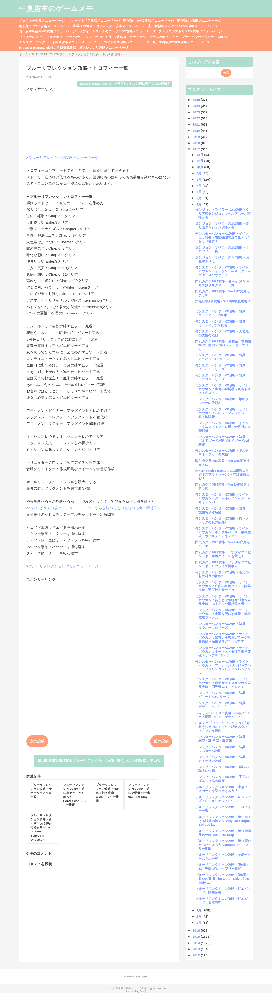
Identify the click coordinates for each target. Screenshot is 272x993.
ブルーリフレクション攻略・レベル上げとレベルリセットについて (223, 799)
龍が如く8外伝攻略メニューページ (148, 20)
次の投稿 (37, 741)
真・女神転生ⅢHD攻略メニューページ (47, 31)
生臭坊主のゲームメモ (56, 8)
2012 (197, 955)
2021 (197, 124)
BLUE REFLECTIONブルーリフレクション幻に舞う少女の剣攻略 (124, 83)
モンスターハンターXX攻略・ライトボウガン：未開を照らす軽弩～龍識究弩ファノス (223, 613)
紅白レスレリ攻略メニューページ (103, 47)
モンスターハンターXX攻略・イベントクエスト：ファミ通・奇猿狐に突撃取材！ (223, 426)
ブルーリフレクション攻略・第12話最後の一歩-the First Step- (223, 833)
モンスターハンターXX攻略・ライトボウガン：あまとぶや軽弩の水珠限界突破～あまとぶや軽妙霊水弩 (223, 600)
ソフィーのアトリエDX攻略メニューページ (50, 37)
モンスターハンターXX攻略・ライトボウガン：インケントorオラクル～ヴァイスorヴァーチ (223, 271)
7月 (199, 185)
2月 (199, 916)
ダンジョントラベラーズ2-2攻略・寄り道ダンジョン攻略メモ (222, 225)
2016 (197, 930)
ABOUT (223, 37)
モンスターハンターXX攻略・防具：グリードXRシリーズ (222, 694)
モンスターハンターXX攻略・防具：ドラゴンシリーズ (222, 377)
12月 (200, 154)
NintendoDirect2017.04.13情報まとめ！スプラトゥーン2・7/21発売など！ (222, 474)
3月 (199, 910)
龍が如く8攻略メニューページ (199, 20)
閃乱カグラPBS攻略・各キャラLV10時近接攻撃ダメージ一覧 (222, 283)
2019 (197, 137)
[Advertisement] (99, 121)
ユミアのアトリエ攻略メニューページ (121, 42)
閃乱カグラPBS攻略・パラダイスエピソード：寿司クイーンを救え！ (223, 554)
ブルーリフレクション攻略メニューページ (63, 158)
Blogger (142, 976)
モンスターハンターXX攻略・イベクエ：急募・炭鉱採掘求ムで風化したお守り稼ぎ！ (223, 237)
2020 (197, 130)
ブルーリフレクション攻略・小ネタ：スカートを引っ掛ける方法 (223, 789)
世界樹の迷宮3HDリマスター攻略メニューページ (109, 26)
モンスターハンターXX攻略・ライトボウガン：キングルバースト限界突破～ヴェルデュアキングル (223, 532)
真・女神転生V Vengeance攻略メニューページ (182, 26)
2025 (197, 99)
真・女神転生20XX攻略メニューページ (181, 42)
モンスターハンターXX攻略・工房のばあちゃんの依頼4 (222, 778)
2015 (197, 936)
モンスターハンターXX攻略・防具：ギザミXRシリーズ (222, 705)
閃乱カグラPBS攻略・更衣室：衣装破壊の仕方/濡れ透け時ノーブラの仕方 (223, 345)
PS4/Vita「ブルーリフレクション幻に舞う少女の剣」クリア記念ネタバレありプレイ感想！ (223, 726)
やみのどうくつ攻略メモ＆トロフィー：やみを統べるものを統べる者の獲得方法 (94, 508)
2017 (197, 149)
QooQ (143, 991)
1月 (199, 922)
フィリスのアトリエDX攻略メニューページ (190, 31)
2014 (197, 943)
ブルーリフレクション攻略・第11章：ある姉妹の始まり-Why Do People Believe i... (223, 820)
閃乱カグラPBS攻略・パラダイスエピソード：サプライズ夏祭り (223, 564)
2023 (197, 112)
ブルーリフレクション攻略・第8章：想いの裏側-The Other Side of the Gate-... (222, 878)
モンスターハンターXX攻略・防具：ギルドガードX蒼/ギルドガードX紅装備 (222, 440)
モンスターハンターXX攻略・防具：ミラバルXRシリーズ (222, 357)
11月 (200, 161)
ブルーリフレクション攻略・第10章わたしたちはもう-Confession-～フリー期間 (223, 844)
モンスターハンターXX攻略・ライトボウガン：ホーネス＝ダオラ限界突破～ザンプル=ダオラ (223, 651)
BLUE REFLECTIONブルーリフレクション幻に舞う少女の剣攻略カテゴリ (99, 761)
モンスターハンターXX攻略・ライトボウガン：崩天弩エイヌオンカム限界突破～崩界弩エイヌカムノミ (223, 683)
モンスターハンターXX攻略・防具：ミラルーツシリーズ (222, 625)
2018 (197, 143)
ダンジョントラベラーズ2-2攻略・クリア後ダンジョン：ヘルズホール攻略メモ (223, 213)
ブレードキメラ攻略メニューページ (94, 20)
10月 (200, 167)
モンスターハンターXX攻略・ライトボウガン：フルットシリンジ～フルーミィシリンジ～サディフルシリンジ (223, 667)
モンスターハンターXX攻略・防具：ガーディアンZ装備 (222, 313)
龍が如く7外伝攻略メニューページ (44, 26)
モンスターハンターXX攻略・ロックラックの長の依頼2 (222, 520)
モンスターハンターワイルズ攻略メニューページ (55, 42)
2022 (197, 118)
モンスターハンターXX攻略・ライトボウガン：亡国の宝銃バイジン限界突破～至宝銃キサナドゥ (223, 586)
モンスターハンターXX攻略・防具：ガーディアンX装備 (222, 323)
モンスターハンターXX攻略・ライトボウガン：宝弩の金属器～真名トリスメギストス (223, 389)
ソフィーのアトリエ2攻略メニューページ (115, 37)
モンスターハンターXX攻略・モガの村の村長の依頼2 (222, 574)
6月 (199, 192)
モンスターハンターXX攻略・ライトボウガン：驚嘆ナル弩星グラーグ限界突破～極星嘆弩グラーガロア (223, 637)
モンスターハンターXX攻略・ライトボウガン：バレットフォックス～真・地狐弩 (222, 413)
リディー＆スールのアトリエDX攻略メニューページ (117, 31)
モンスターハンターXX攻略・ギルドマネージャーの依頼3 (222, 452)
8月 (199, 179)
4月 (199, 204)
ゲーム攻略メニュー (163, 37)
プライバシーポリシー (198, 37)
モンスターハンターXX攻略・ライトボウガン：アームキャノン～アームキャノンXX (223, 498)
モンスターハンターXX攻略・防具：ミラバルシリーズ (222, 367)
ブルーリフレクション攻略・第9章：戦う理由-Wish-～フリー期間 (222, 866)
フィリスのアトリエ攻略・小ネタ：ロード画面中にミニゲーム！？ (223, 715)
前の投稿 (161, 741)
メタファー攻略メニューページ (42, 20)
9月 (199, 173)
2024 (197, 106)
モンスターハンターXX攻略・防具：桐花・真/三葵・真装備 (222, 738)
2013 (197, 949)
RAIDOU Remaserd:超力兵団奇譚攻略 (47, 47)
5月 (199, 198)
